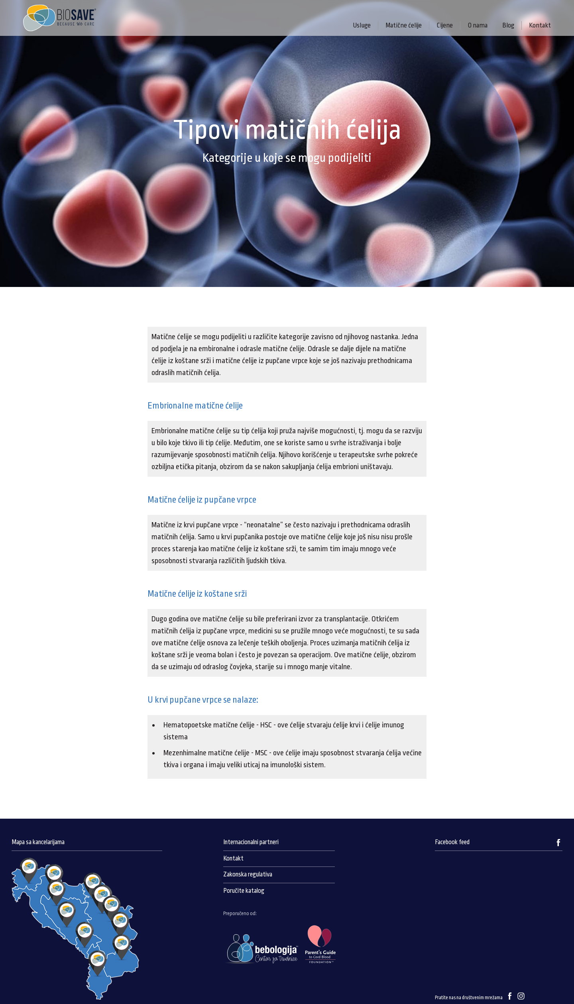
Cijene (444, 25)
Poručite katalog (243, 890)
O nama (478, 25)
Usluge (362, 25)
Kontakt (540, 25)
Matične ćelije (403, 25)
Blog (508, 25)
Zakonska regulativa (247, 874)
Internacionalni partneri (251, 842)
